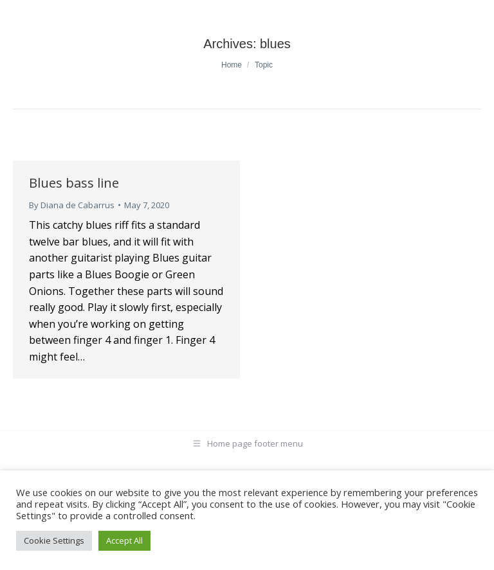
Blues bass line (74, 182)
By (71, 205)
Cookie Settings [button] (54, 540)
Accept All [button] (124, 540)
